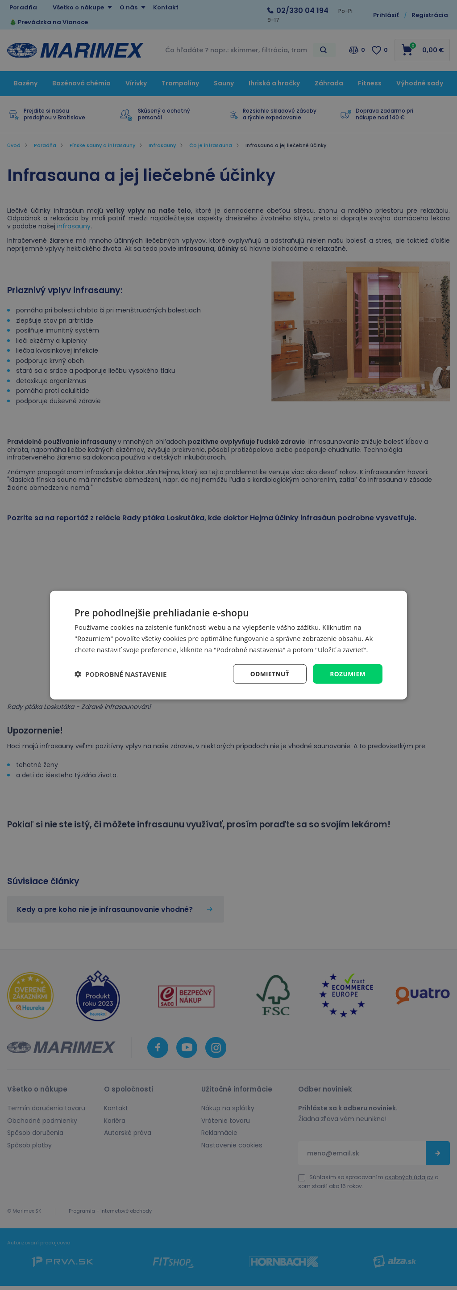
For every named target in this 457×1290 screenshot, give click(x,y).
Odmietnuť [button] (269, 673)
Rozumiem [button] (347, 673)
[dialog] (228, 644)
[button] (120, 674)
